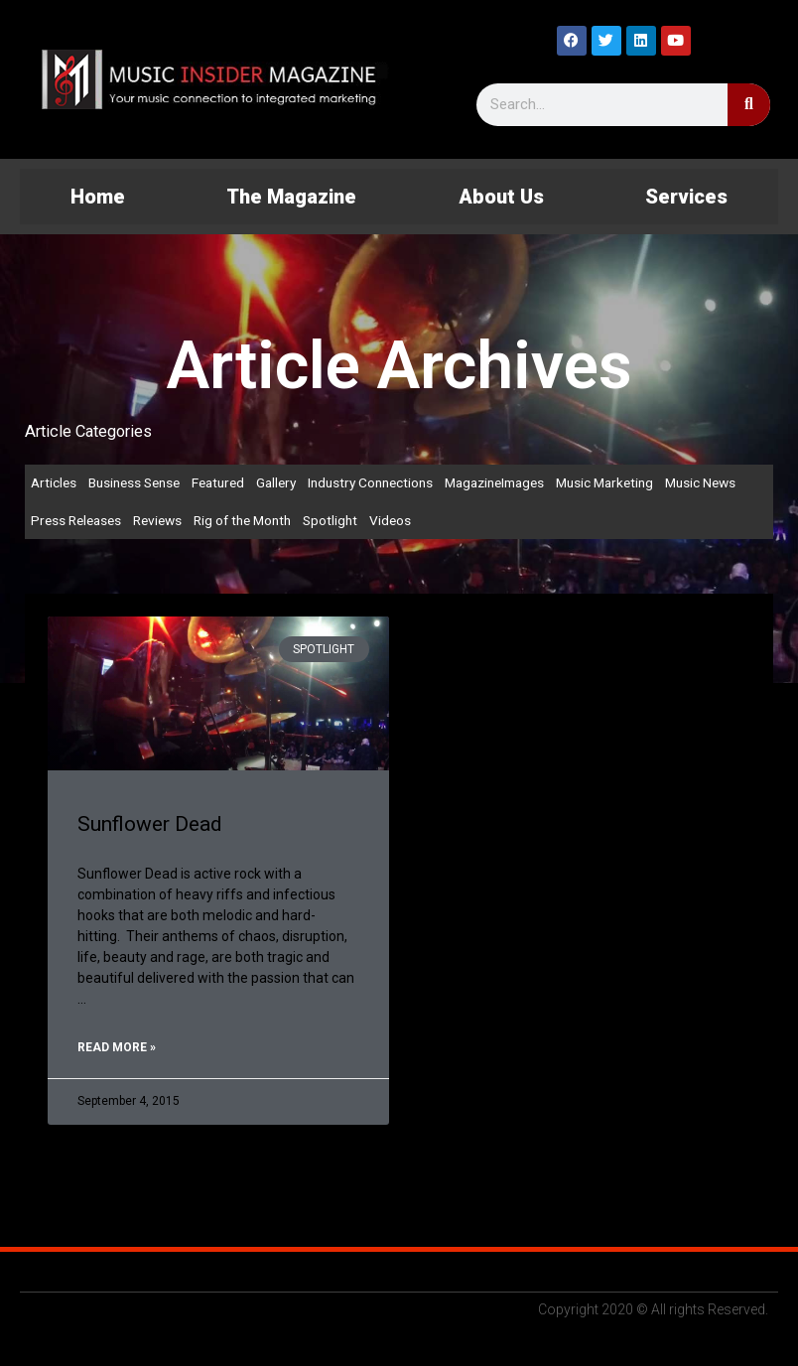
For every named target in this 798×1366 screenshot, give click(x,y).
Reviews (157, 520)
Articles (53, 482)
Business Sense (134, 482)
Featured (218, 482)
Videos (390, 520)
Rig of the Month (242, 520)
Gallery (276, 482)
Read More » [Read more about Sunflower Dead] (116, 1047)
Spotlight (330, 520)
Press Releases (76, 520)
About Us (501, 196)
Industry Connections (370, 482)
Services (686, 196)
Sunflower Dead (149, 824)
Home (97, 196)
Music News (700, 482)
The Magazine (291, 196)
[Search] (749, 104)
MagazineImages (494, 482)
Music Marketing (604, 482)
